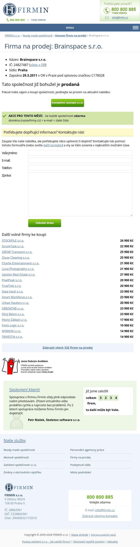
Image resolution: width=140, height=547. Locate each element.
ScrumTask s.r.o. (13, 246)
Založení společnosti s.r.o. (20, 465)
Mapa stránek (79, 534)
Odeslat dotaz (45, 222)
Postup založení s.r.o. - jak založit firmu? (46, 541)
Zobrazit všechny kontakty (100, 516)
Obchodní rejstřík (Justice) (89, 541)
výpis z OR (37, 65)
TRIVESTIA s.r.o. (12, 337)
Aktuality (112, 541)
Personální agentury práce (87, 450)
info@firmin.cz (105, 510)
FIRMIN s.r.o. (12, 35)
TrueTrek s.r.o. (11, 286)
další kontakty (52, 145)
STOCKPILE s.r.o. (13, 241)
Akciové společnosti (16, 457)
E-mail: (6, 160)
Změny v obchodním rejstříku (22, 472)
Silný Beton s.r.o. (13, 314)
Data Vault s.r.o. (12, 291)
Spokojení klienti (24, 389)
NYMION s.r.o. (11, 331)
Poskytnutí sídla (80, 465)
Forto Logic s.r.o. (13, 325)
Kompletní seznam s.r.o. (67, 102)
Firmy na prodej (80, 457)
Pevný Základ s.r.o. (14, 320)
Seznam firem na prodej (70, 35)
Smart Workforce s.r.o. (17, 297)
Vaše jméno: (9, 153)
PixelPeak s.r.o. (12, 280)
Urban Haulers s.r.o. (15, 303)
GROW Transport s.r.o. (17, 252)
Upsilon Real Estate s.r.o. (18, 274)
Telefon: (7, 168)
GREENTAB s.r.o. (13, 308)
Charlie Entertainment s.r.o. (20, 263)
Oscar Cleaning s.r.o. (16, 258)
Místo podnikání (80, 472)
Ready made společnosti (37, 35)
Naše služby (15, 440)
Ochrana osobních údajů (103, 534)
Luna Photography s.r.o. (18, 269)
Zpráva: (6, 175)
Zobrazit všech (68, 348)
